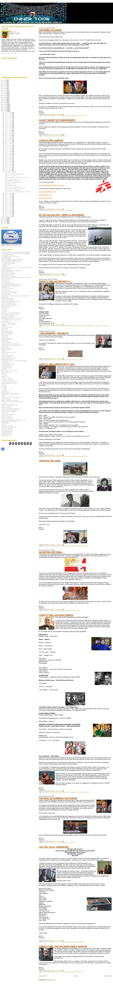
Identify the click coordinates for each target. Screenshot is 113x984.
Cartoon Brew (5, 362)
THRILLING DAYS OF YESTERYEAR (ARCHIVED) (15, 253)
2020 (5, 90)
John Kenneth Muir (6, 368)
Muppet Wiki (4, 346)
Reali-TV (45, 210)
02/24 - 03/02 (8, 204)
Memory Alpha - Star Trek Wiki (9, 344)
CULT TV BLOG (5, 290)
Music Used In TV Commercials (10, 410)
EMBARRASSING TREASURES (10, 286)
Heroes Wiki (4, 337)
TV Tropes (4, 387)
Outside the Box (56, 275)
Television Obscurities (7, 380)
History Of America (6, 434)
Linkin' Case (57, 942)
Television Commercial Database (10, 409)
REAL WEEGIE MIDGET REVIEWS (11, 270)
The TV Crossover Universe (9, 304)
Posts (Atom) (51, 980)
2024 (5, 83)
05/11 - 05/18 (8, 166)
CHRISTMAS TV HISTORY (9, 293)
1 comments (58, 324)
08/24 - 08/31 (8, 142)
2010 (5, 107)
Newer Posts (43, 976)
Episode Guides (5, 307)
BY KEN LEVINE (6, 258)
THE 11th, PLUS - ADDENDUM (53, 847)
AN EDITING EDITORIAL (50, 552)
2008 (5, 111)
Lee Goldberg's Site (6, 366)
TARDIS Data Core (6, 349)
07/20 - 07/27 (8, 150)
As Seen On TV (46, 115)
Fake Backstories (6, 365)
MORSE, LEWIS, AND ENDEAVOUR (11, 345)
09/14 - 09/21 (8, 137)
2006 (5, 219)
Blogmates (53, 115)
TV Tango (4, 389)
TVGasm (3, 373)
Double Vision (54, 546)
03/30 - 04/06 (8, 196)
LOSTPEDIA (4, 341)
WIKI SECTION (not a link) (8, 324)
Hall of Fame (46, 325)
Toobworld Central (68, 115)
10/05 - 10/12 (8, 132)
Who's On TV (77, 115)
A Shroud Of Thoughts (7, 315)
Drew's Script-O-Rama (7, 406)
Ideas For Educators (7, 430)
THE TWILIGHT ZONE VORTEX (10, 262)
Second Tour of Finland (7, 414)
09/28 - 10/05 (8, 133)
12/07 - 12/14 (8, 117)
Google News (5, 435)
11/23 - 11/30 (8, 121)
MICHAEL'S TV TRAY (7, 274)
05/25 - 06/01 (8, 163)
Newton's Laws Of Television (9, 404)
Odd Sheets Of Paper (7, 425)
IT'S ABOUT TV (5, 280)
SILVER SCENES (6, 269)
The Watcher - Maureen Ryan (9, 370)
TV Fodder (4, 375)
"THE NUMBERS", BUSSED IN (53, 333)
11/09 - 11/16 (8, 124)
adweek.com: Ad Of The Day (9, 394)
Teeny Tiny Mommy (6, 428)
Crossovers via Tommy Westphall (10, 301)
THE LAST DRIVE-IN (7, 279)
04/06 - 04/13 (8, 195)
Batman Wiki (4, 328)
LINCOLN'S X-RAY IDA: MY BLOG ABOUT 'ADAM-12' (16, 277)
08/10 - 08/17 (8, 145)
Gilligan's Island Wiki (7, 334)
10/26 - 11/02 (8, 127)
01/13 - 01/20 (8, 214)
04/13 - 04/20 (8, 193)
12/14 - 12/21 (8, 116)
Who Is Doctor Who (6, 417)
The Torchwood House (7, 418)
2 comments (58, 455)
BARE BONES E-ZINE (7, 298)
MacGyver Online (6, 342)
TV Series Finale (6, 377)
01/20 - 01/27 (8, 213)
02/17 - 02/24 (8, 206)
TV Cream (4, 403)
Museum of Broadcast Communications (12, 401)
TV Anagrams (5, 423)
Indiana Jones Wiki (6, 338)
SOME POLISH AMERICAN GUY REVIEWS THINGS (16, 267)
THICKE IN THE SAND (49, 461)
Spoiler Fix (4, 376)
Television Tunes (6, 407)
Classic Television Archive (8, 352)
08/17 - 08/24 (8, 143)
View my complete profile (8, 53)
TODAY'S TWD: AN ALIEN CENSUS (56, 615)
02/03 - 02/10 (8, 209)
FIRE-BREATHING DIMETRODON (11, 284)
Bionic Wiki (4, 329)
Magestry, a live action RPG (9, 427)
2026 (5, 80)
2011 (5, 106)
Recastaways (51, 210)
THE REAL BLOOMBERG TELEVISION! (58, 798)
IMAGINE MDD (5, 282)
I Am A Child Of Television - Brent (10, 320)
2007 (5, 218)
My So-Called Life (52, 136)
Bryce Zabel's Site (6, 372)
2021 (5, 88)
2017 (5, 95)
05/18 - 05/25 (8, 164)
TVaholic (3, 369)
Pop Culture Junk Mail (7, 355)
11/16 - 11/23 (8, 122)
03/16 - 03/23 (8, 200)
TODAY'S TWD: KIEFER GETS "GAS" (57, 364)
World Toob (83, 115)
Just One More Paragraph (8, 411)
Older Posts (108, 976)
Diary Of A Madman (6, 356)
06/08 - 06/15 (8, 159)
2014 (5, 100)
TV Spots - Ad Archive (7, 379)
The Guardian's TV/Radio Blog (9, 314)
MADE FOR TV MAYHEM (8, 276)
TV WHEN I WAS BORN (8, 263)
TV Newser (4, 353)
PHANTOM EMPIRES (7, 272)
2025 (5, 81)
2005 (5, 221)
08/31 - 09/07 (8, 140)
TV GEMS (4, 266)
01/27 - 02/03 (8, 211)
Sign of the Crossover (66, 942)
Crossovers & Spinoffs (7, 300)
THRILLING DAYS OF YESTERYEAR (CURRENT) (15, 252)
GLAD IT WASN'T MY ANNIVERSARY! (57, 120)
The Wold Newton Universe (9, 358)
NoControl (4, 308)
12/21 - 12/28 (8, 114)
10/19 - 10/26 (8, 129)
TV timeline (103, 325)
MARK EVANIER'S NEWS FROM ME (11, 259)
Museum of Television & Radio (9, 400)
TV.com (3, 385)
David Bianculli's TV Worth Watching (11, 318)
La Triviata (45, 136)
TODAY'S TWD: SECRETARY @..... (55, 281)
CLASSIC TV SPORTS (7, 289)
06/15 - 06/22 (8, 158)
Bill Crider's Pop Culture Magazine (10, 313)
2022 (5, 87)
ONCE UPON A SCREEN (8, 273)
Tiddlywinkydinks (69, 210)
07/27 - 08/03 (8, 148)
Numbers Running (61, 359)
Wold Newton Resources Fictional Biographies (14, 361)
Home (75, 976)
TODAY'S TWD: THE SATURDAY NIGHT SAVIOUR (63, 946)
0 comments (58, 114)
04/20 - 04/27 (8, 171)
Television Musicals (6, 416)
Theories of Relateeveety (78, 942)
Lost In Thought (52, 359)
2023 (5, 85)
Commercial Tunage (7, 327)
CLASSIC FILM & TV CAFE (9, 291)
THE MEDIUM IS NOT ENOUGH (10, 256)
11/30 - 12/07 (8, 119)
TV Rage (3, 386)
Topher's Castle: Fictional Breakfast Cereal (13, 420)
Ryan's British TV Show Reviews (10, 393)
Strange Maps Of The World (9, 421)
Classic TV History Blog (7, 322)
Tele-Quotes (70, 456)
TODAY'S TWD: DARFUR (51, 140)
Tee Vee (3, 396)
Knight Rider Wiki (6, 339)
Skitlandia (71, 325)
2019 (5, 92)
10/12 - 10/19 (8, 130)
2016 (5, 97)
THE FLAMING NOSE (7, 255)
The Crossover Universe (8, 306)
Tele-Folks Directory (60, 210)
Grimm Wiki (4, 335)
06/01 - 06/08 (8, 161)
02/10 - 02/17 (8, 208)
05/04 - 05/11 (8, 167)
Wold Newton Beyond (7, 359)
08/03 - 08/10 (8, 146)
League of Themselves (61, 456)
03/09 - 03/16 (8, 201)
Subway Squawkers (6, 432)
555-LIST (4, 424)
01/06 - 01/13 (8, 216)
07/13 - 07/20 (8, 151)
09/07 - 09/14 (8, 138)
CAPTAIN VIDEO (6, 294)
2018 (5, 94)
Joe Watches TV (6, 321)
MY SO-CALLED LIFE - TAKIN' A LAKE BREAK (61, 215)
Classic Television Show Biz (9, 383)
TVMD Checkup (5, 399)
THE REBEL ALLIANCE (50, 30)
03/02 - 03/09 (8, 203)
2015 (5, 99)
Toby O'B (13, 31)
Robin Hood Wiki (6, 348)
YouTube (3, 310)
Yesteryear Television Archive (9, 382)
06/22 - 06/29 (8, 156)
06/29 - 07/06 (8, 154)
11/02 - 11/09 (8, 125)
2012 (5, 104)
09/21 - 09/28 (8, 135)
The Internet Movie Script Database (11, 397)
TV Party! (4, 390)
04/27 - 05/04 (8, 169)
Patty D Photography (7, 431)
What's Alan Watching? (7, 317)
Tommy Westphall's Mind (8, 303)
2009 (5, 109)
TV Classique (64, 275)
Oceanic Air (4, 413)
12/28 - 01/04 (8, 112)
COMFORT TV (5, 287)
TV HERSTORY (5, 265)
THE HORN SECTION (7, 283)
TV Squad (4, 311)
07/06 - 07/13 (8, 153)
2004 (5, 223)
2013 (5, 102)
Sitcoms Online (5, 392)
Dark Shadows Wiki (6, 331)
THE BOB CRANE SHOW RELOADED (12, 260)
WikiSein (3, 351)
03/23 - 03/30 (8, 198)
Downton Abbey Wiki (7, 332)
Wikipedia (4, 325)
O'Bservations (60, 115)
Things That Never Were (8, 363)
